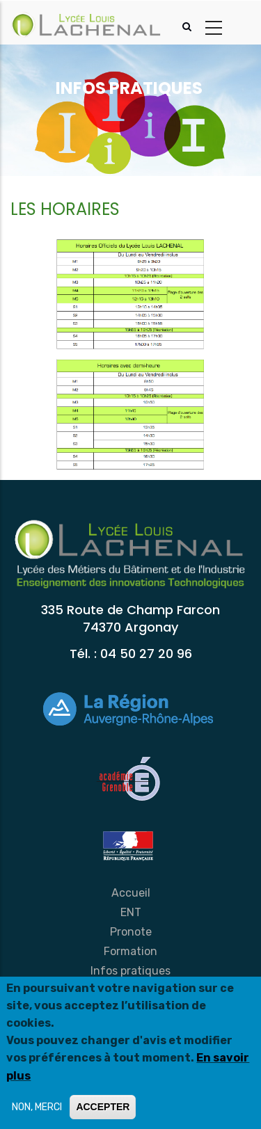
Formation (130, 951)
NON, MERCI (37, 1107)
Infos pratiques (130, 970)
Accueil (130, 892)
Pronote (131, 931)
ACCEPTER (102, 1106)
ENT (130, 912)
